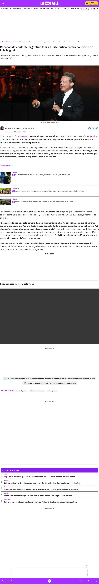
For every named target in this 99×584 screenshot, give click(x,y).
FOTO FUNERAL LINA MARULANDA (21, 8)
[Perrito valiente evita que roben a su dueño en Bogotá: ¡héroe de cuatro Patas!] (5, 202)
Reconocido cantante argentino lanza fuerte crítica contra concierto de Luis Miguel (55, 42)
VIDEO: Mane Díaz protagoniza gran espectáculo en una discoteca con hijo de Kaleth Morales (49, 191)
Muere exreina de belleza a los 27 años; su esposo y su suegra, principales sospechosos (41, 489)
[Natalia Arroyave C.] (14, 128)
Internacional (8, 487)
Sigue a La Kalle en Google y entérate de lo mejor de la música (49, 383)
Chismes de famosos (37, 391)
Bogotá (6, 480)
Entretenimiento (12, 42)
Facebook (89, 128)
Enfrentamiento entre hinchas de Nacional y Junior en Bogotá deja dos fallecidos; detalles (42, 483)
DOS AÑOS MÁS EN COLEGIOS (60, 8)
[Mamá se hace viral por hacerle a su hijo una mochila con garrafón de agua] (5, 178)
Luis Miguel (21, 391)
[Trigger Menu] (3, 3)
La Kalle (2, 42)
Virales (14, 172)
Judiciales (7, 499)
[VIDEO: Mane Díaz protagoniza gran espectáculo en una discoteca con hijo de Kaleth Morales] (5, 191)
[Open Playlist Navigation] (96, 581)
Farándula (23, 42)
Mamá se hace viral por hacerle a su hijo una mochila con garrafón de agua (42, 175)
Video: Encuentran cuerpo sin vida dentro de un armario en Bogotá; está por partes (39, 495)
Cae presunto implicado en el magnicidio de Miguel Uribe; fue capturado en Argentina (40, 502)
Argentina (92, 136)
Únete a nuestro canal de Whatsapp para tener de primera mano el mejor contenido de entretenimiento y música (49, 378)
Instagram (52, 391)
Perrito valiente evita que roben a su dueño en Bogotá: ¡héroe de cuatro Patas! (44, 202)
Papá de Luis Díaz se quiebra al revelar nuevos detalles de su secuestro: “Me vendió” (40, 476)
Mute (80, 581)
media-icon (49, 581)
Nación (6, 474)
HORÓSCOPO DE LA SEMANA (80, 8)
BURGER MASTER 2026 (41, 8)
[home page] (49, 3)
